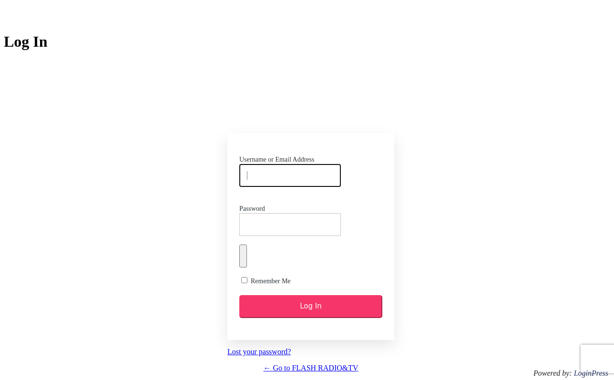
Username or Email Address (276, 159)
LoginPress (591, 373)
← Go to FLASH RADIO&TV (310, 368)
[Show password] (243, 256)
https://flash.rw (311, 99)
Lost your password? (259, 352)
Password (252, 208)
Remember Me (271, 281)
